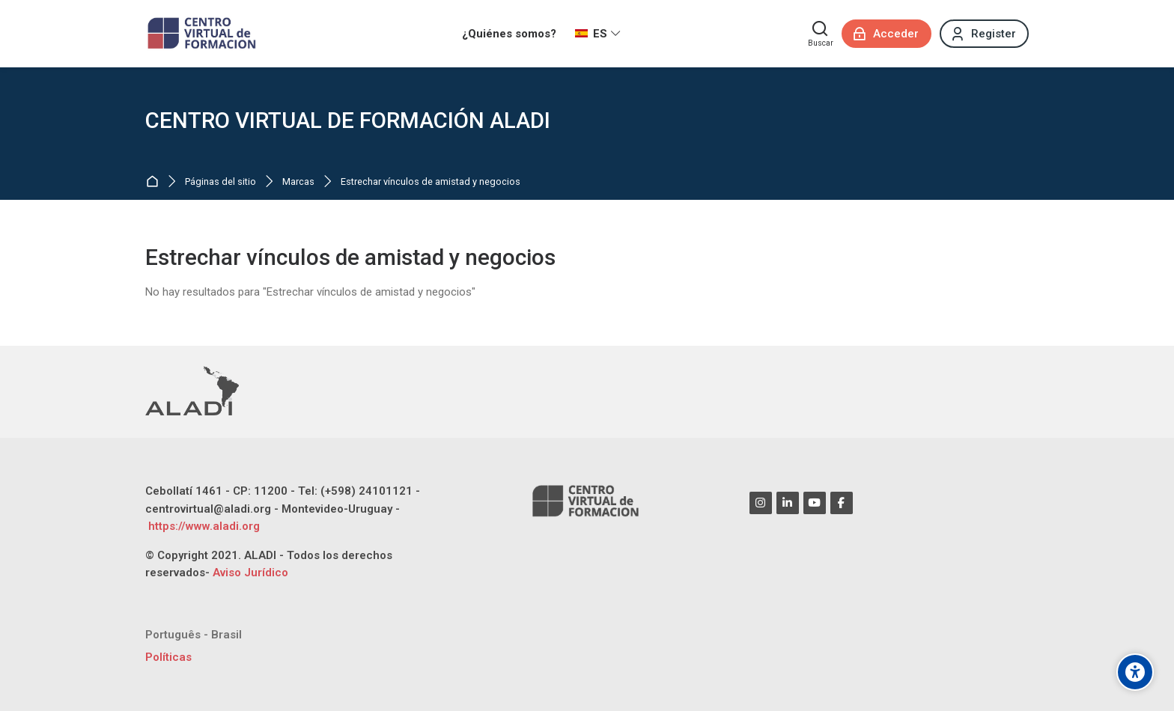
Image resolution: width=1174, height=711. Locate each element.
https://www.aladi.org (202, 526)
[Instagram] (760, 503)
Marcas (298, 182)
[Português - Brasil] (193, 635)
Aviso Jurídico (250, 572)
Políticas (168, 657)
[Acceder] (886, 33)
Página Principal (155, 182)
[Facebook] (841, 503)
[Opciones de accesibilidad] (1135, 672)
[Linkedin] (787, 503)
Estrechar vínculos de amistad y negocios (430, 182)
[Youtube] (814, 503)
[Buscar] (820, 33)
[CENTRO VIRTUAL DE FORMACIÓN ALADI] (203, 33)
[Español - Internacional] (598, 33)
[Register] (984, 33)
